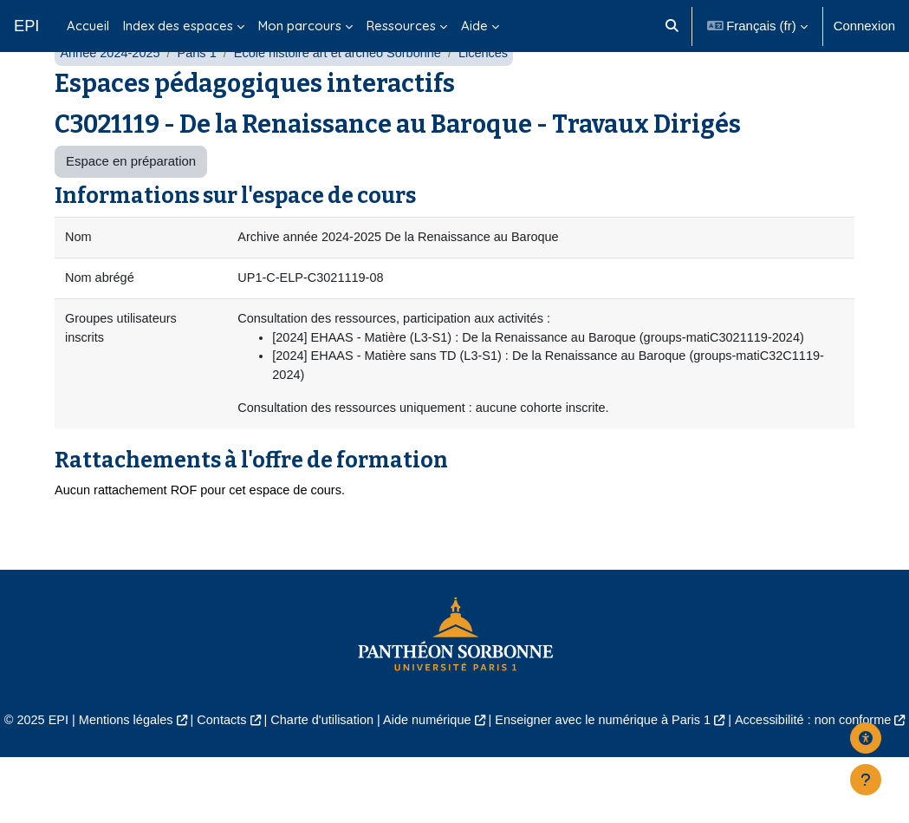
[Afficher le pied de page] (865, 779)
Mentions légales (152, 765)
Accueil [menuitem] (88, 25)
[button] (672, 26)
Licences (494, 93)
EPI (26, 25)
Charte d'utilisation (353, 765)
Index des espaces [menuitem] (178, 25)
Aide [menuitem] (474, 25)
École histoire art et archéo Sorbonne (344, 93)
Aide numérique (462, 765)
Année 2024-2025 (111, 93)
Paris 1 (200, 93)
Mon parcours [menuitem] (299, 25)
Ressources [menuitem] (401, 25)
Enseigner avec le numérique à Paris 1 (643, 765)
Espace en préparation (131, 202)
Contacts (250, 765)
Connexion (864, 25)
